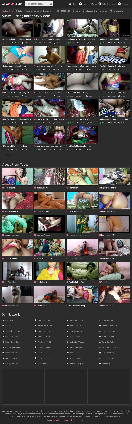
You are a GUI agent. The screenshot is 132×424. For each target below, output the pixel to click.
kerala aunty (116, 10)
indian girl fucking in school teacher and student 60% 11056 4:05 (42, 10)
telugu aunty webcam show (95, 10)
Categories (124, 4)
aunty (76, 10)
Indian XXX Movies (88, 4)
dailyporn (12, 3)
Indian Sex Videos (107, 4)
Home (72, 4)
